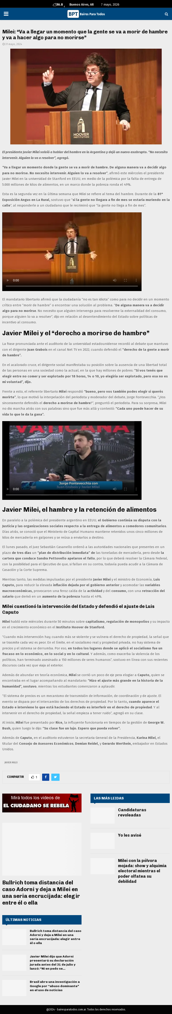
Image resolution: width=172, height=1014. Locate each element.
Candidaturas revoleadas (132, 812)
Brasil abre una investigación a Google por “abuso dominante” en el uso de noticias (55, 986)
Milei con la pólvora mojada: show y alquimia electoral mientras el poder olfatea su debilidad (142, 871)
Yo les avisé (129, 835)
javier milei (10, 762)
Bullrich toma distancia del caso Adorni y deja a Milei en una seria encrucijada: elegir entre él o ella (41, 892)
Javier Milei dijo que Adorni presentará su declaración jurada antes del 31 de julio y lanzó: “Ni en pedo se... (52, 963)
